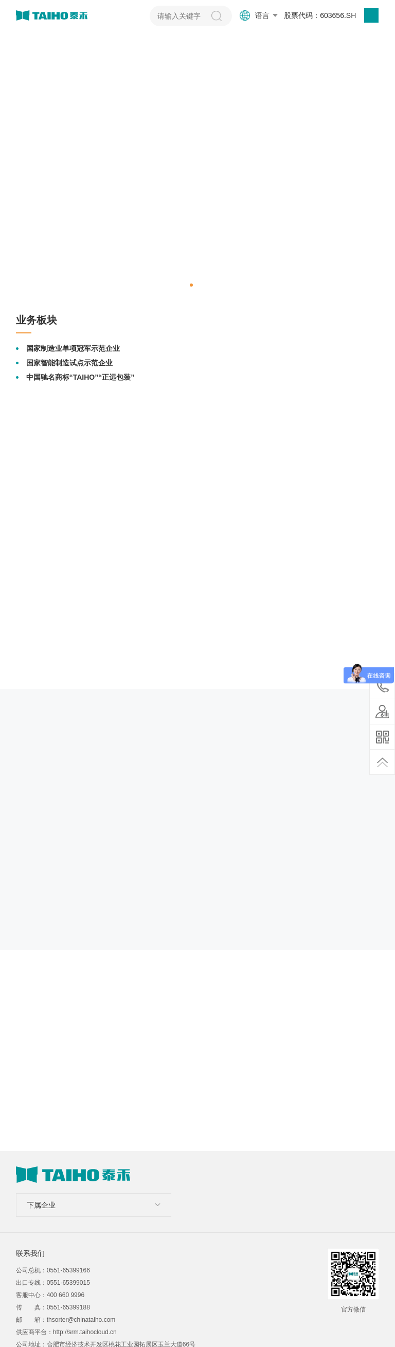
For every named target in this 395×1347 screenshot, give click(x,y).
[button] (191, 285)
